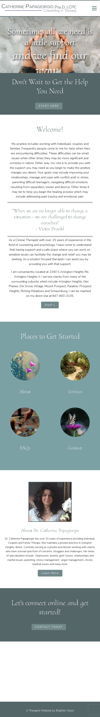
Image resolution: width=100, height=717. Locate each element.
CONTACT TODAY (49, 626)
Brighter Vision (65, 710)
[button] (43, 69)
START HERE (49, 106)
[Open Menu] (94, 8)
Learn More (50, 573)
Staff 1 (50, 304)
